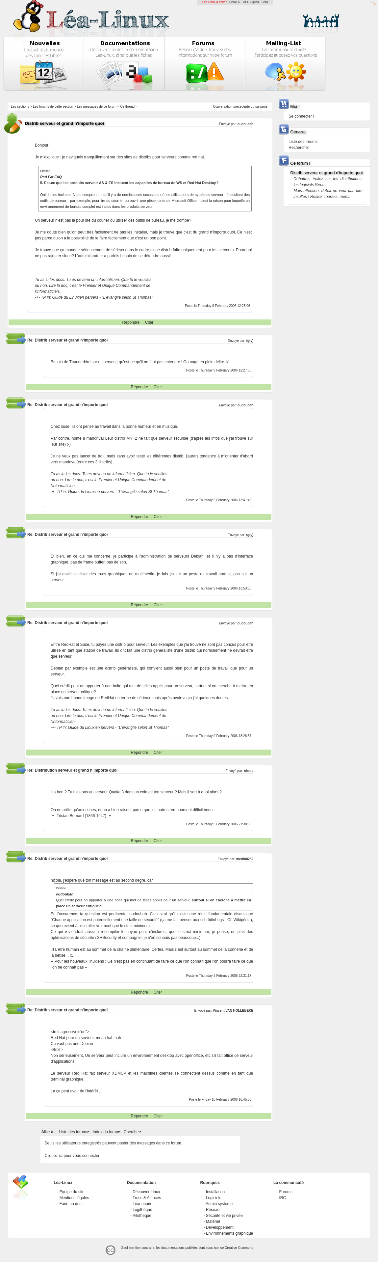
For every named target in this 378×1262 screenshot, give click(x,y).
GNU (265, 2)
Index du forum (106, 1132)
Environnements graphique (229, 1233)
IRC (282, 1197)
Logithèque (142, 1209)
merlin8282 (244, 859)
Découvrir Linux (146, 1192)
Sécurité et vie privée (224, 1215)
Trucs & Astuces (147, 1197)
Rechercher (299, 147)
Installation (215, 1192)
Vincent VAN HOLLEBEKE (233, 1010)
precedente (241, 106)
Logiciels (213, 1197)
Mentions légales (74, 1197)
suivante (261, 106)
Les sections (20, 106)
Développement (220, 1227)
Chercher (132, 1132)
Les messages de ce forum (96, 106)
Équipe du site (72, 1192)
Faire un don (71, 1203)
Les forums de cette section (53, 106)
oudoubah (245, 124)
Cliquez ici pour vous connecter (72, 1155)
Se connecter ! (301, 116)
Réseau (212, 1209)
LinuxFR (234, 2)
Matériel (213, 1221)
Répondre (131, 322)
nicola (248, 771)
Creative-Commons (239, 1247)
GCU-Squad (251, 2)
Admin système (219, 1203)
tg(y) (250, 341)
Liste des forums (73, 1132)
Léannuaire (142, 1203)
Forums (285, 1192)
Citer (149, 322)
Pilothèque (142, 1215)
